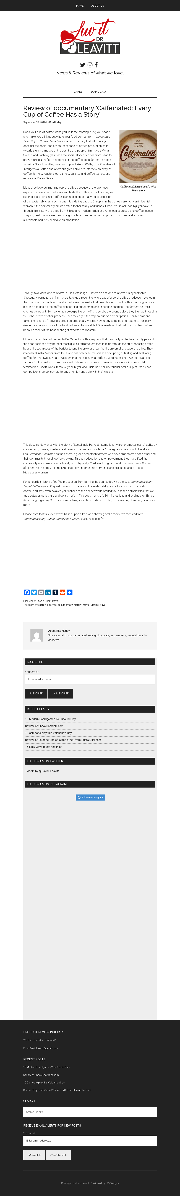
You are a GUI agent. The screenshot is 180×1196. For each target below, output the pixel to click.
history (78, 604)
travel (103, 604)
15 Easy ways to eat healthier (43, 747)
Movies (95, 604)
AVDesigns (113, 1183)
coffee (53, 604)
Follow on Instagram (90, 797)
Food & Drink (44, 601)
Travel (55, 601)
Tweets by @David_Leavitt (42, 771)
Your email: (32, 672)
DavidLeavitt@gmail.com (44, 1048)
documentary (65, 604)
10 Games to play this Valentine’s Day (48, 733)
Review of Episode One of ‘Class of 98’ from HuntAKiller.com (63, 740)
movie (86, 604)
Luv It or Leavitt (90, 36)
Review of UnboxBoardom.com (44, 726)
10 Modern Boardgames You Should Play (50, 719)
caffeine (43, 604)
